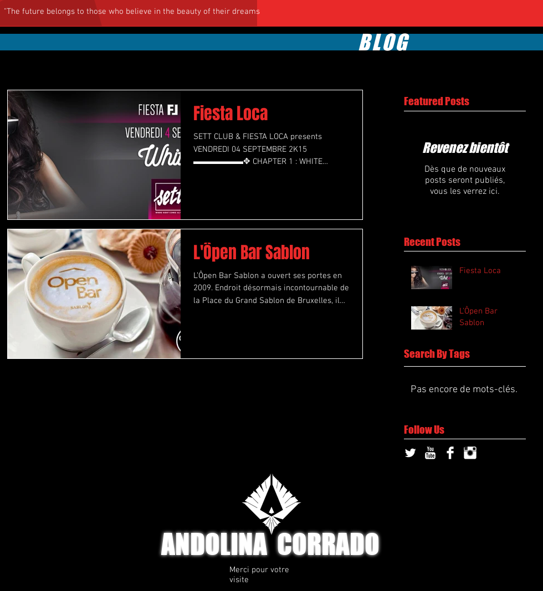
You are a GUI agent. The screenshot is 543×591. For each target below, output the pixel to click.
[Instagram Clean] (470, 452)
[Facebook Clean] (450, 452)
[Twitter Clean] (410, 452)
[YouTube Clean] (430, 452)
